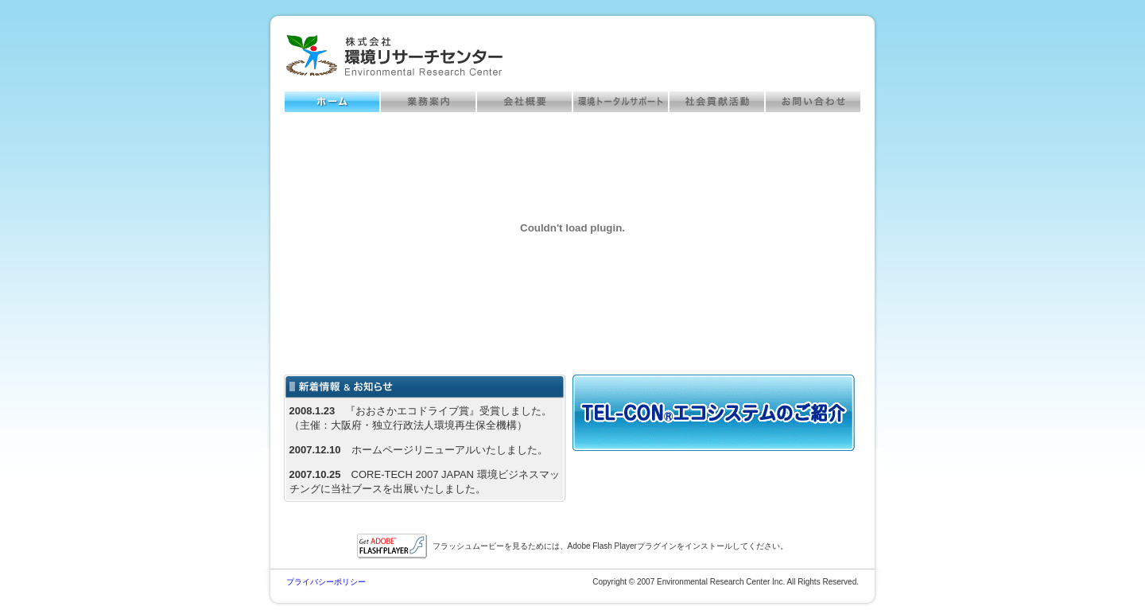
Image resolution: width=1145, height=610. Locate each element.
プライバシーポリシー (326, 581)
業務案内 (428, 101)
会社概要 (524, 101)
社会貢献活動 (717, 101)
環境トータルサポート (620, 101)
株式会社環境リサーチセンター (394, 56)
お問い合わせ (813, 101)
